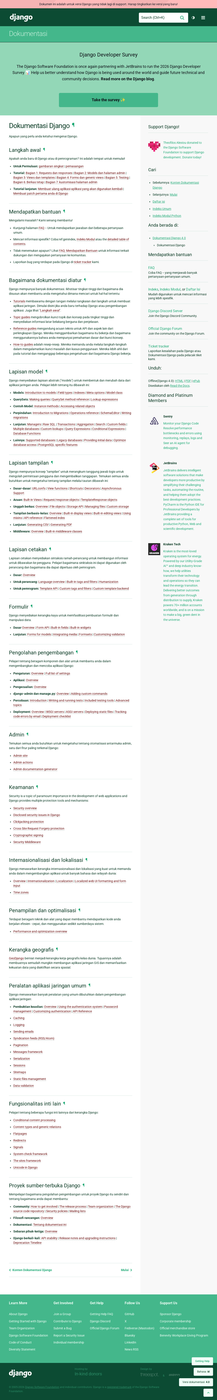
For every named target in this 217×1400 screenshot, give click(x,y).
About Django (18, 1314)
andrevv (179, 1375)
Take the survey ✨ (108, 100)
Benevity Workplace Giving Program (184, 1335)
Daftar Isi (193, 289)
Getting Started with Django (27, 1321)
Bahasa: (203, 1371)
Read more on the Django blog (127, 79)
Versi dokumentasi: (196, 1382)
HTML (179, 381)
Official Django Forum (165, 329)
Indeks (153, 289)
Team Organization (22, 1328)
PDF (188, 381)
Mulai (126, 1270)
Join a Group (62, 1314)
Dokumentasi (28, 33)
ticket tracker (82, 262)
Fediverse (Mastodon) (139, 1328)
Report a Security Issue (68, 1335)
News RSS (131, 1349)
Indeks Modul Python (167, 215)
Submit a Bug (62, 1328)
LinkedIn (130, 1342)
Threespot (150, 1375)
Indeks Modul (170, 289)
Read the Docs (179, 385)
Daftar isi (159, 201)
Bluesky (130, 1335)
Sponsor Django (170, 1314)
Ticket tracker (158, 346)
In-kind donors (88, 1373)
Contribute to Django (67, 1321)
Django (21, 18)
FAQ (151, 268)
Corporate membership (175, 1321)
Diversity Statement (22, 1349)
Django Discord (100, 1321)
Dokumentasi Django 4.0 (169, 238)
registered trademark (119, 1387)
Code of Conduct (20, 1342)
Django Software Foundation (28, 1335)
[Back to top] (208, 1393)
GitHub (129, 1314)
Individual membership (68, 1342)
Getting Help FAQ (101, 1314)
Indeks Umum (162, 209)
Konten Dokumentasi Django (30, 1270)
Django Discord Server (165, 311)
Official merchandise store (177, 1328)
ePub (196, 381)
